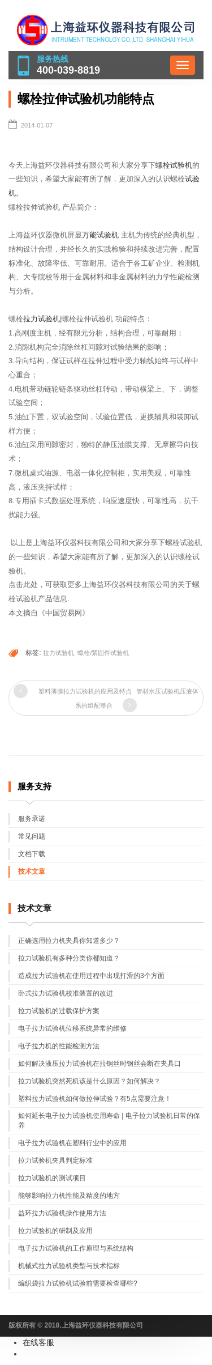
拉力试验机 (41, 318)
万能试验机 (100, 235)
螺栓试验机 (173, 165)
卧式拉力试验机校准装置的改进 (65, 993)
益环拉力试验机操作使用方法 (62, 1213)
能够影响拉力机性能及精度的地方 (69, 1196)
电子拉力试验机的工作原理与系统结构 (75, 1248)
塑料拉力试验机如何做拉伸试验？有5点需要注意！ (94, 1099)
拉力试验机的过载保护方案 (58, 1011)
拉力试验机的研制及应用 (55, 1231)
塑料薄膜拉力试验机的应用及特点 (85, 691)
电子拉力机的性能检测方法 (58, 1046)
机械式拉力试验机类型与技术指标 (69, 1266)
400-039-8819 (68, 70)
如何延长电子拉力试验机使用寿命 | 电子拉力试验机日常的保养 (109, 1120)
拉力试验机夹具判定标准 (55, 1160)
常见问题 (31, 836)
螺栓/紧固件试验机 (103, 652)
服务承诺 (31, 819)
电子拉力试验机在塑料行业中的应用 (72, 1143)
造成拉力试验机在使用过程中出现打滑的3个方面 (91, 976)
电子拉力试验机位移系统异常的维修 (72, 1028)
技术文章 (31, 871)
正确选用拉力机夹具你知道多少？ (69, 941)
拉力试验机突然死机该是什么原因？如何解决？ (89, 1081)
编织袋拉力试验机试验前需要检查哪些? (77, 1283)
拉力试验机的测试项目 (52, 1178)
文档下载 (31, 854)
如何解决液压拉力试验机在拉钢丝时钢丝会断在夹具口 (99, 1064)
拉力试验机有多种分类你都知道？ (69, 958)
